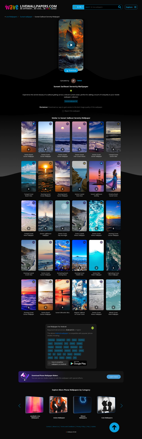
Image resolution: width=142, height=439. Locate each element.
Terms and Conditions (67, 426)
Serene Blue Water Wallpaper (96, 274)
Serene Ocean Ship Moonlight (62, 234)
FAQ (88, 426)
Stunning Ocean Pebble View (79, 274)
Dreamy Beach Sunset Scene (113, 195)
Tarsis (76, 81)
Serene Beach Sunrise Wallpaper (45, 313)
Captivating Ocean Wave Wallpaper (113, 274)
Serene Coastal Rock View (79, 195)
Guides (93, 426)
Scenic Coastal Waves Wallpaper (79, 234)
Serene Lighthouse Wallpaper (45, 234)
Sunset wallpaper (26, 17)
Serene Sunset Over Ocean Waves (79, 155)
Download (71, 70)
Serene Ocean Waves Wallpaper (96, 234)
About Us (56, 426)
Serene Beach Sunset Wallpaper (28, 155)
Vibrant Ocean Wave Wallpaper (113, 313)
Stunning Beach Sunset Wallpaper (62, 195)
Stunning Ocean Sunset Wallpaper (113, 234)
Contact (48, 426)
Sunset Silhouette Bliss (62, 312)
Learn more (114, 377)
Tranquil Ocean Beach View (28, 195)
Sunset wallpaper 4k (71, 101)
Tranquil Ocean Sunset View (113, 155)
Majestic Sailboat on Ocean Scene (79, 313)
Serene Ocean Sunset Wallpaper (45, 155)
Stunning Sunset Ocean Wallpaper (45, 195)
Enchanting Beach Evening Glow (62, 274)
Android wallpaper (61, 333)
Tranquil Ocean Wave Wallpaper (29, 234)
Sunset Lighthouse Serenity (96, 195)
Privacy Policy (80, 426)
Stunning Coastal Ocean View (28, 274)
